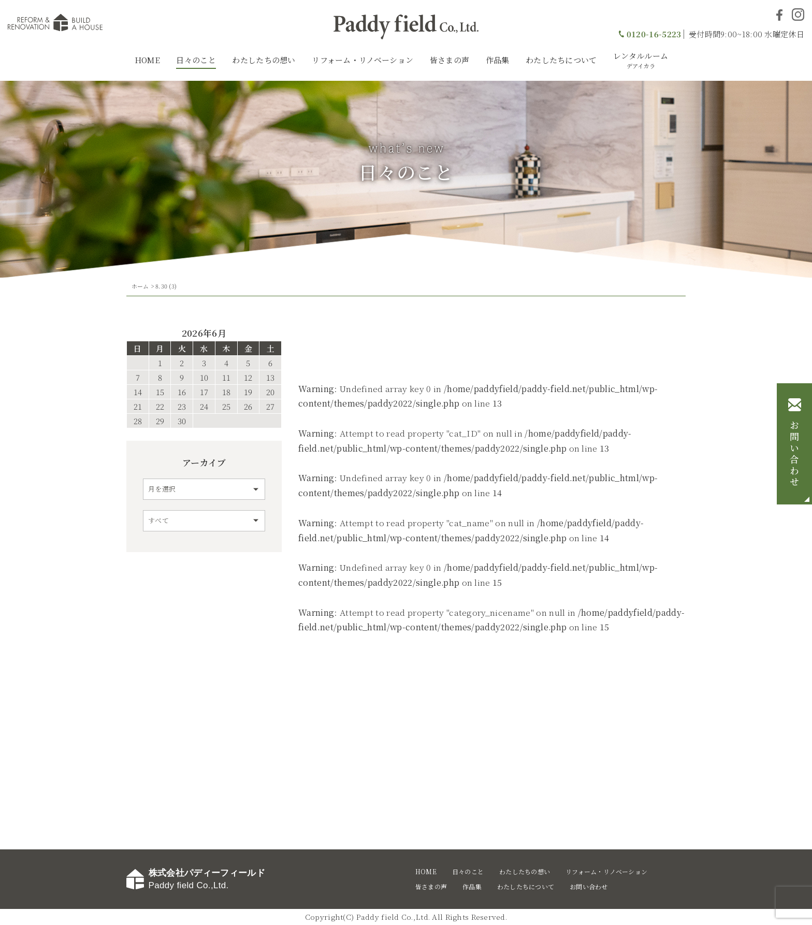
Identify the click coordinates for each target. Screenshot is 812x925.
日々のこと (196, 59)
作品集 (498, 59)
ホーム (140, 286)
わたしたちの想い (263, 59)
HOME (147, 59)
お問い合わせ (794, 454)
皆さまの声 (450, 59)
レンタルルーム (640, 60)
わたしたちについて (561, 59)
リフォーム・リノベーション (362, 59)
